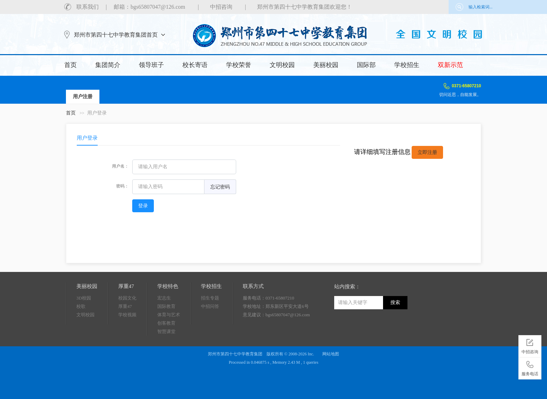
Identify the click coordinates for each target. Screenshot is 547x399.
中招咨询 (221, 7)
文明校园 (282, 64)
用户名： (120, 166)
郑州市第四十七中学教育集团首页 (116, 35)
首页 (70, 64)
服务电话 (530, 367)
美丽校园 (325, 64)
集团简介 (107, 64)
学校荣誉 (238, 64)
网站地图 (330, 354)
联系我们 (87, 7)
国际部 (366, 64)
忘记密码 (220, 187)
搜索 (395, 302)
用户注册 (82, 96)
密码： (122, 186)
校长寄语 (195, 64)
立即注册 (427, 152)
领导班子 (151, 64)
